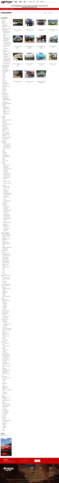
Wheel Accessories (5, 413)
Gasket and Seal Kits (6, 194)
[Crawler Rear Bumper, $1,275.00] (41, 24)
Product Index (41, 472)
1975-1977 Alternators (7, 145)
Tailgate (3, 87)
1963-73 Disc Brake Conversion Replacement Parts (7, 99)
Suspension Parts (4, 376)
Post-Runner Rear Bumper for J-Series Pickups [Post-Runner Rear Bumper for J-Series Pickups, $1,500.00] (41, 82)
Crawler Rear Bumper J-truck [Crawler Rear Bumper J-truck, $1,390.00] (53, 29)
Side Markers (4, 307)
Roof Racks (4, 338)
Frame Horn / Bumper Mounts (5, 130)
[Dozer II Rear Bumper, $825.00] (29, 58)
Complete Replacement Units (6, 279)
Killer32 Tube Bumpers (6, 133)
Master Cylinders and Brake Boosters (6, 104)
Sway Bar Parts (4, 392)
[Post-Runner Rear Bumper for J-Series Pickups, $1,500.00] (41, 75)
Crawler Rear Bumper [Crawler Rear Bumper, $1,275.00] (41, 29)
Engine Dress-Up (6, 166)
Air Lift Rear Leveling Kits (6, 377)
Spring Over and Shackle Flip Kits (6, 390)
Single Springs (4, 386)
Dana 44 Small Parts (6, 44)
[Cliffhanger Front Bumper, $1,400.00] (29, 75)
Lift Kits (3, 380)
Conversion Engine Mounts (6, 234)
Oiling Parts (5, 178)
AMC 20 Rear (4, 23)
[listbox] (53, 13)
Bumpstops (4, 379)
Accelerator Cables (6, 164)
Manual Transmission (5, 354)
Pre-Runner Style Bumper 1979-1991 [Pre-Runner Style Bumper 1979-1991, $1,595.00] (29, 47)
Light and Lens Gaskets (6, 345)
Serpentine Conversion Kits (7, 182)
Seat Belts (4, 295)
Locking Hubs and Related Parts (6, 330)
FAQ (27, 1)
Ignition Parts (4, 152)
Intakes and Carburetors (5, 285)
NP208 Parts (4, 368)
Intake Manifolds (6, 196)
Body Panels (4, 417)
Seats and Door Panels (6, 296)
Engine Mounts (5, 167)
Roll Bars (3, 337)
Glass (3, 78)
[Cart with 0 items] (56, 1)
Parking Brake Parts (5, 107)
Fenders (3, 75)
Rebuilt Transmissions (6, 355)
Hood (3, 344)
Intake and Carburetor (7, 218)
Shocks (3, 384)
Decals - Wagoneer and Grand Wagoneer (6, 71)
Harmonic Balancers (6, 174)
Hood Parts (4, 80)
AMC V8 (3, 163)
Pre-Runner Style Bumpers (6, 137)
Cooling (4, 189)
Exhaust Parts (3, 241)
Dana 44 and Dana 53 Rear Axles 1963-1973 (6, 29)
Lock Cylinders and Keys (5, 310)
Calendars (4, 265)
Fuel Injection (5, 170)
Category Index (41, 473)
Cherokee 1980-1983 (5, 254)
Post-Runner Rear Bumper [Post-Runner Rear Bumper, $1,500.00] (18, 81)
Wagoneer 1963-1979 (5, 261)
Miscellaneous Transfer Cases (6, 364)
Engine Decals (4, 203)
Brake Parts (3, 92)
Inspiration (42, 1)
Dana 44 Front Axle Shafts (6, 35)
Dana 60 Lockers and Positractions (6, 56)
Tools (2, 375)
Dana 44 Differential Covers (6, 33)
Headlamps (4, 302)
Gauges (3, 151)
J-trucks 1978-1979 (5, 258)
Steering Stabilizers (5, 406)
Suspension (4, 427)
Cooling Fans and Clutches (6, 124)
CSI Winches (5, 322)
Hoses (3, 118)
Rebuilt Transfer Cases (6, 373)
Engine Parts (3, 162)
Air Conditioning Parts (6, 277)
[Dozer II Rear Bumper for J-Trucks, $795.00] (18, 58)
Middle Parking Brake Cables (6, 111)
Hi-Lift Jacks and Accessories (7, 328)
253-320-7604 (52, 472)
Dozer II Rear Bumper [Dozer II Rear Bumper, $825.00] (29, 63)
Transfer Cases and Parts (5, 359)
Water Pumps (4, 122)
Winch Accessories (5, 340)
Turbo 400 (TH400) (5, 358)
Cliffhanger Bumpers (5, 138)
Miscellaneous (4, 82)
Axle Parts (3, 22)
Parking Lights (4, 306)
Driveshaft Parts (4, 140)
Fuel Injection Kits (6, 211)
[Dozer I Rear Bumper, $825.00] (41, 58)
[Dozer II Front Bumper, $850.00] (53, 58)
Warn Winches (5, 325)
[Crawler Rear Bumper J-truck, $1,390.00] (53, 24)
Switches (3, 159)
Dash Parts (4, 289)
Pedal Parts (4, 293)
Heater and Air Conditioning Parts (6, 276)
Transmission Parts (4, 352)
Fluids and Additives (4, 250)
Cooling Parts (3, 117)
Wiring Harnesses (5, 160)
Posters (3, 268)
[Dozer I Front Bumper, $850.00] (53, 40)
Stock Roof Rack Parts (6, 86)
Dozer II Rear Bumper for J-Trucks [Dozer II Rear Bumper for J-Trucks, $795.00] (17, 64)
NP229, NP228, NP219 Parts (6, 369)
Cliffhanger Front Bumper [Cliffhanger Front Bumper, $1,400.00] (29, 81)
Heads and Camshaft (6, 175)
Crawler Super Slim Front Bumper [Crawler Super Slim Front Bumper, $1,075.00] (18, 47)
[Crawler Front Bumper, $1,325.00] (18, 24)
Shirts (3, 269)
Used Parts (24, 2)
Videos (3, 272)
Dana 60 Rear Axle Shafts (7, 58)
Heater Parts (4, 282)
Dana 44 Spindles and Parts (6, 46)
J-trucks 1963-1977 (5, 257)
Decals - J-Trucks (5, 68)
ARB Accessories (5, 25)
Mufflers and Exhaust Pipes (6, 247)
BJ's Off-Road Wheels (5, 410)
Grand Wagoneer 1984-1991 (6, 255)
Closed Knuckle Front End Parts (6, 27)
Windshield (4, 351)
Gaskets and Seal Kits (6, 173)
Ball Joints (4, 402)
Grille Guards (4, 327)
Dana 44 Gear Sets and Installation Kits (7, 38)
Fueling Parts (5, 171)
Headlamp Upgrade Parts (6, 300)
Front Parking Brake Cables (6, 109)
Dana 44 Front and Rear (6, 31)
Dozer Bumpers (4, 128)
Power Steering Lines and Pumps (6, 401)
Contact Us (4, 453)
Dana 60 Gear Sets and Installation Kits (7, 54)
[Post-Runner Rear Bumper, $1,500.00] (18, 75)
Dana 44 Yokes (5, 48)
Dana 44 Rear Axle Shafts (7, 43)
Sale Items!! (3, 19)
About (34, 1)
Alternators (4, 142)
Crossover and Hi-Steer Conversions (6, 398)
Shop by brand (20, 2)
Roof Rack (4, 347)
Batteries (3, 149)
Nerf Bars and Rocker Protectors (5, 334)
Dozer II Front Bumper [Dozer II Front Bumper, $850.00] (53, 63)
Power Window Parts (5, 155)
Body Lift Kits (4, 320)
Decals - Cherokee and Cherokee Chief (5, 67)
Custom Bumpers (4, 125)
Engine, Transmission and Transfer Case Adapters (5, 233)
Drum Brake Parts (5, 102)
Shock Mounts (4, 383)
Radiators (4, 121)
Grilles (3, 79)
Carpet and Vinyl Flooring (6, 288)
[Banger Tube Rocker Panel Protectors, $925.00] (41, 40)
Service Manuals (5, 317)
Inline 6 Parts (4, 204)
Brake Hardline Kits (5, 93)
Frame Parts (4, 76)
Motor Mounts (5, 229)
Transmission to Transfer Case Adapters (6, 239)
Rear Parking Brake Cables (6, 114)
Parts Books (4, 314)
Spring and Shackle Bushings (5, 388)
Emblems (3, 73)
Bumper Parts (4, 90)
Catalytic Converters (5, 242)
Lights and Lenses (4, 299)
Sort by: (45, 12)
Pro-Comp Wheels (5, 412)
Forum (30, 1)
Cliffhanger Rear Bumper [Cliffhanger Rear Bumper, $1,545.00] (29, 29)
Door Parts (4, 72)
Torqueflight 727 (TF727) (6, 356)
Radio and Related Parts (6, 156)
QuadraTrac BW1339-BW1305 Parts (5, 372)
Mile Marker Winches (6, 324)
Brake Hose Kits (4, 94)
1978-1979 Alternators (7, 146)
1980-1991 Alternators (7, 148)
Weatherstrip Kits (5, 349)
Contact (37, 1)
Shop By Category (15, 2)
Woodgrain (4, 89)
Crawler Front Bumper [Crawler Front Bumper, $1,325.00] (18, 29)
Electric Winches (5, 321)
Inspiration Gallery (32, 471)
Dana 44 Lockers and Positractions (6, 40)
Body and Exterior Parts (5, 65)
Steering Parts (3, 396)
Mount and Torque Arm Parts (6, 367)
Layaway (2, 298)
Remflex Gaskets (5, 248)
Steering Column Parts (6, 405)
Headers (3, 246)
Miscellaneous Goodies (6, 266)
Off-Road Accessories (5, 83)
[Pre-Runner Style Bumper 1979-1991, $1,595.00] (29, 40)
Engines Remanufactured (7, 168)
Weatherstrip (3, 341)
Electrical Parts (3, 141)
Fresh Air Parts (4, 281)
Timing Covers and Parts (7, 183)
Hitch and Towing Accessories (6, 284)
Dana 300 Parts (4, 362)
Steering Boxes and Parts (6, 403)
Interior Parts (3, 287)
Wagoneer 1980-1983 (5, 262)
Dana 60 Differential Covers (6, 52)
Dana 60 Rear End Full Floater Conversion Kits (7, 60)
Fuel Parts (3, 251)
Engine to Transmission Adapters (6, 237)
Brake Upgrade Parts (5, 96)
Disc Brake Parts (5, 97)
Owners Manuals (5, 313)
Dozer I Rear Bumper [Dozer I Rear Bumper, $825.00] (41, 63)
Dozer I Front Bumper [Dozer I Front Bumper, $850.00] (52, 46)
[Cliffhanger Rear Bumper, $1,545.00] (29, 24)
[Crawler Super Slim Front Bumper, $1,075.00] (18, 40)
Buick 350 (3, 185)
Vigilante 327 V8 (5, 224)
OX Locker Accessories (5, 63)
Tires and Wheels (4, 409)
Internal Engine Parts (6, 177)
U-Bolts (3, 394)
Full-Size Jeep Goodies (5, 264)
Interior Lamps (4, 303)
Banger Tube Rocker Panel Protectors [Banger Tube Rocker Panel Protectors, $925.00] (41, 47)
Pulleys (4, 221)
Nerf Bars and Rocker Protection (5, 135)
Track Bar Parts (4, 393)
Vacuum (3, 428)
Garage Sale (3, 21)
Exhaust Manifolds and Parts (6, 244)
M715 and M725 (4, 415)
